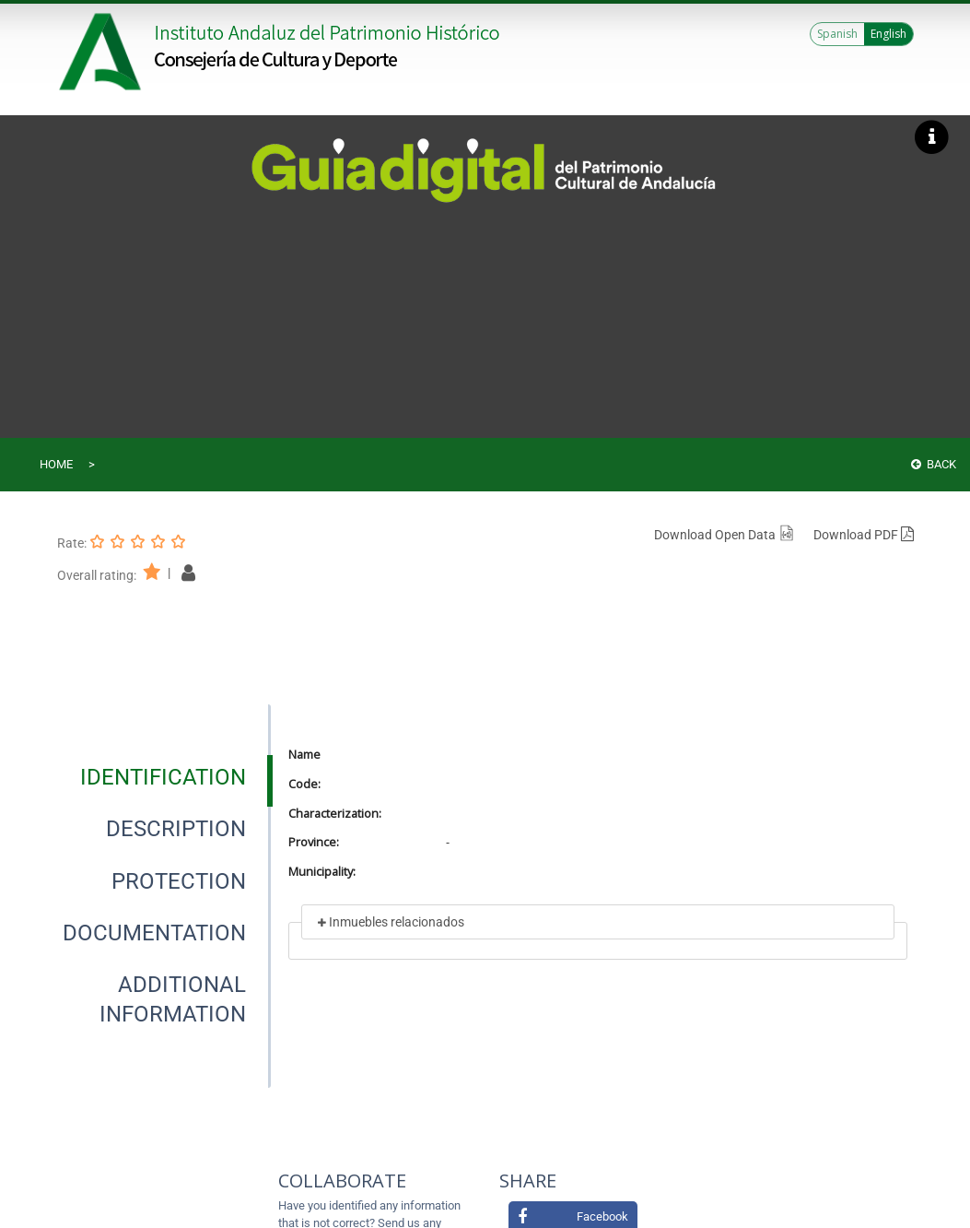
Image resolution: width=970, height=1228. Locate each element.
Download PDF (863, 534)
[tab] (163, 777)
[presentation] (163, 777)
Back (933, 464)
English (888, 33)
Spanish (837, 33)
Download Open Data (724, 534)
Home (56, 464)
